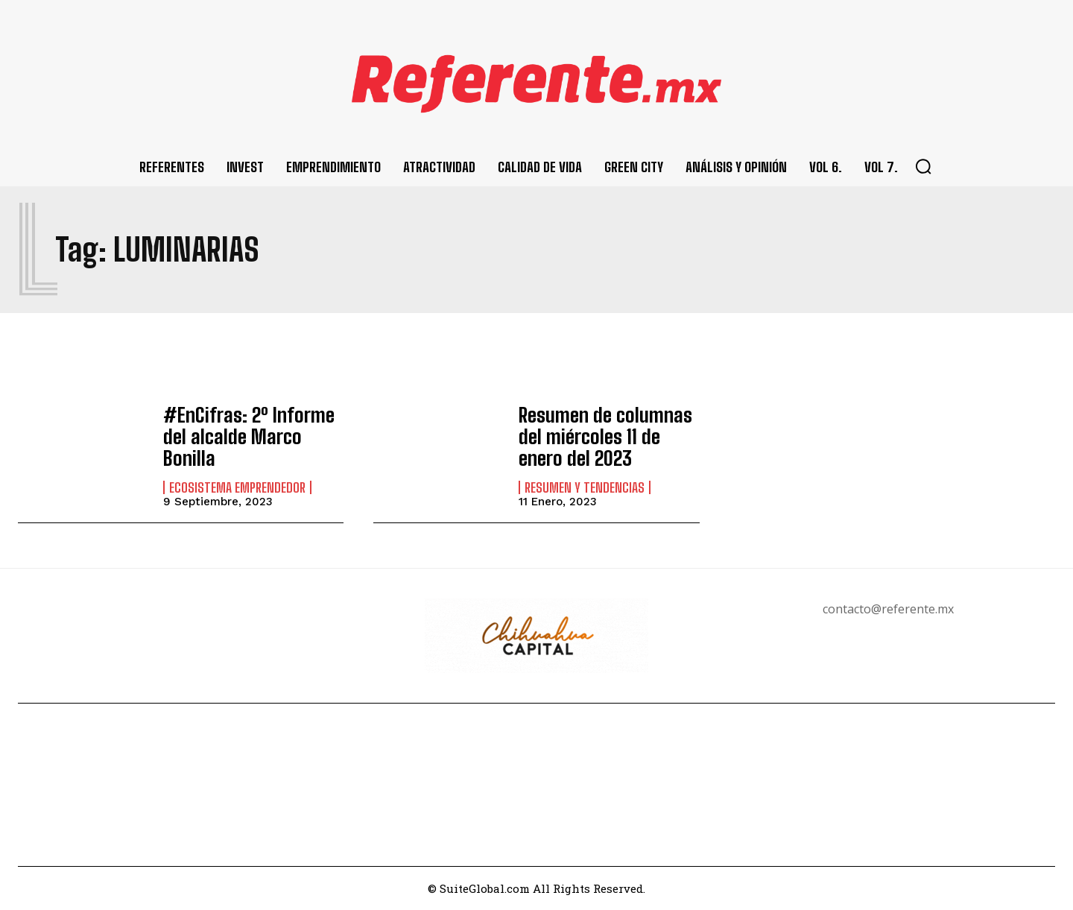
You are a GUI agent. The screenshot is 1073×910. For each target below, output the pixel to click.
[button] (923, 166)
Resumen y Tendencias (585, 484)
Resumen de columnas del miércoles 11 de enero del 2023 (604, 436)
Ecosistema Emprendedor (237, 474)
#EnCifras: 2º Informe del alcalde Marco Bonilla (253, 436)
